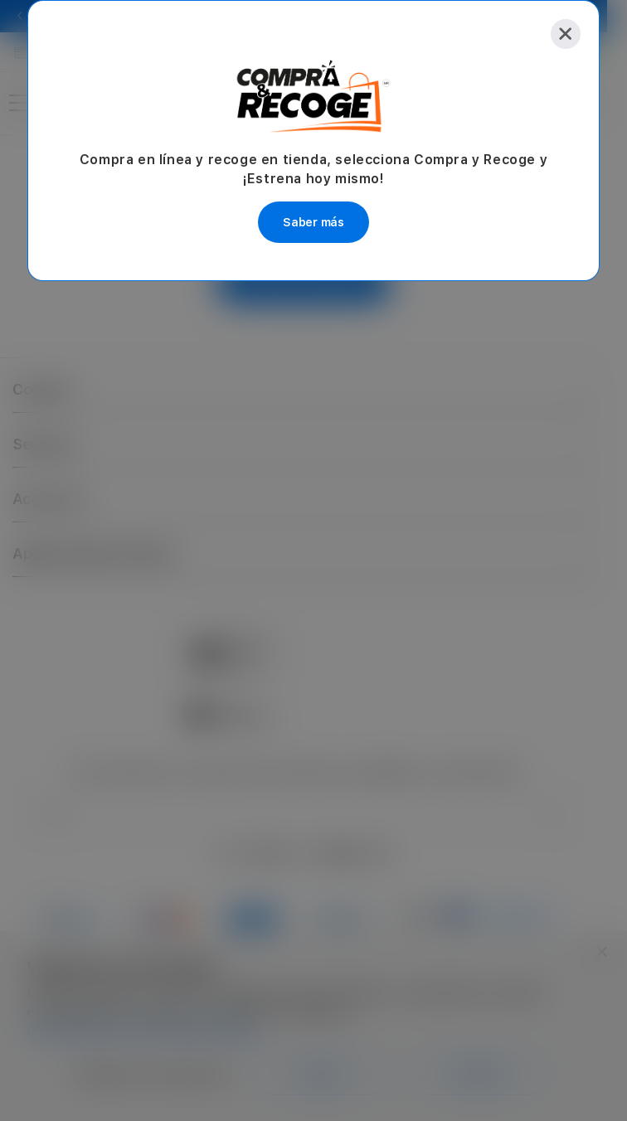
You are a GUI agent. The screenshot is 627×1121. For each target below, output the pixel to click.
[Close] (566, 34)
